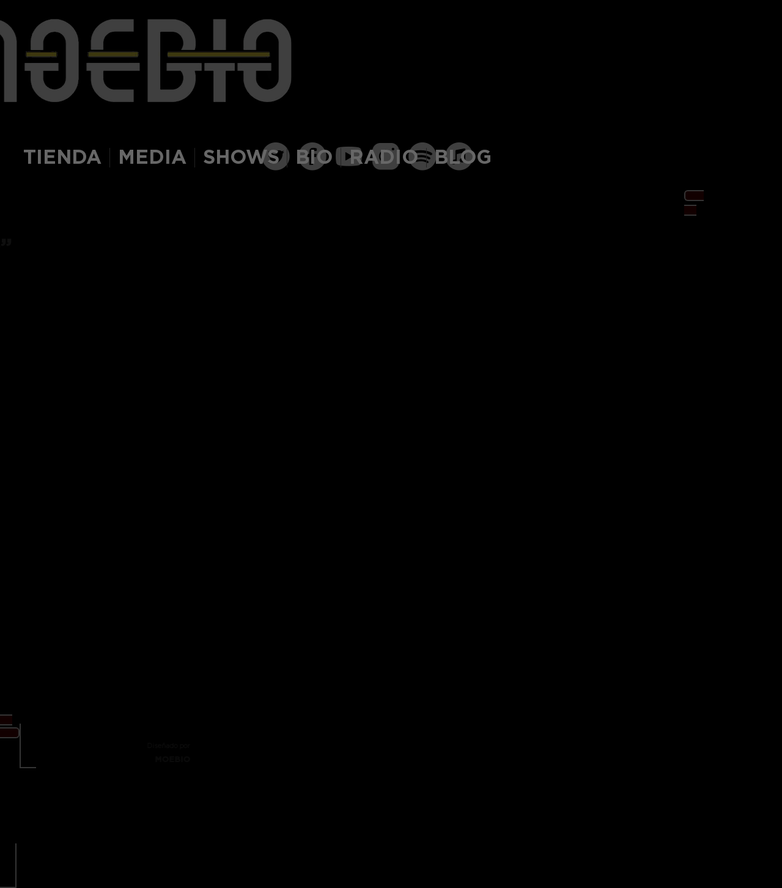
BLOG (463, 157)
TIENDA (62, 157)
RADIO (383, 157)
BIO (314, 157)
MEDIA (152, 157)
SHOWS (241, 157)
